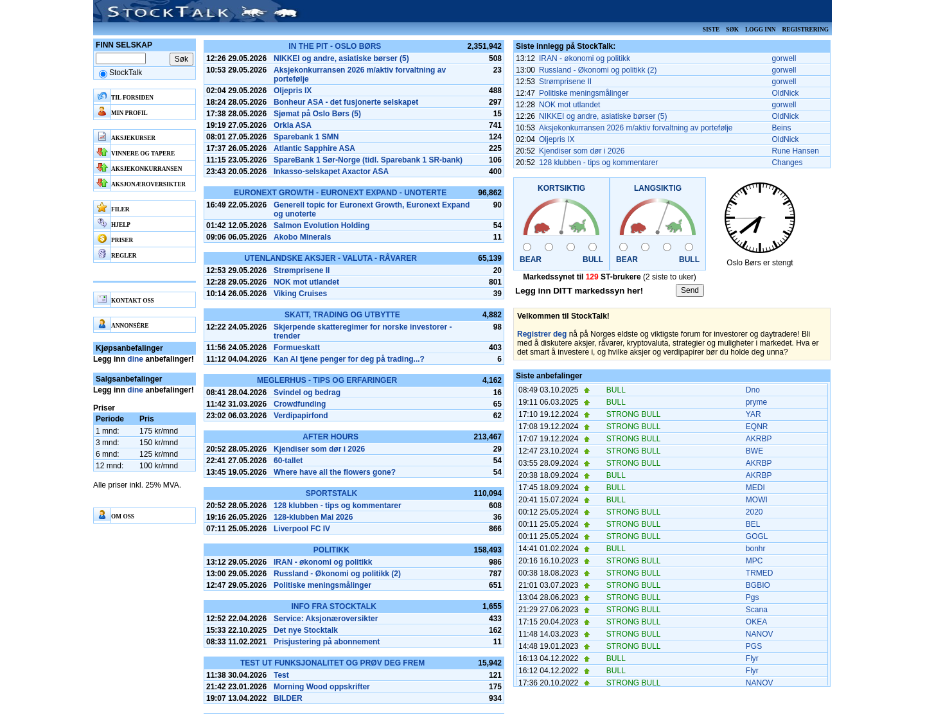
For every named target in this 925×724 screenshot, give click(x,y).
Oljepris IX (293, 90)
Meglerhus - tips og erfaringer (327, 380)
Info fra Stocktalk (333, 606)
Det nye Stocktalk (306, 630)
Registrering (805, 29)
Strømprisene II (302, 270)
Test (281, 675)
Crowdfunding (300, 404)
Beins (781, 127)
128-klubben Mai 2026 (313, 517)
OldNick (784, 93)
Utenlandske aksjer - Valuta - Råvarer (330, 258)
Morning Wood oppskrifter (322, 686)
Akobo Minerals (302, 237)
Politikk (331, 549)
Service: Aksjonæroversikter (326, 618)
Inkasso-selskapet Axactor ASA (331, 171)
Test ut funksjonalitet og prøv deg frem (332, 662)
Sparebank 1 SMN (306, 136)
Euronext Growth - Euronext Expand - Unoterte (340, 192)
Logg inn (760, 29)
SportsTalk (331, 493)
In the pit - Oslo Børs (334, 46)
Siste (711, 29)
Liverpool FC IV (302, 528)
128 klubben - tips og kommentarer (337, 505)
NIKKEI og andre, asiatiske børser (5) (341, 58)
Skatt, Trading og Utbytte (342, 314)
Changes (786, 162)
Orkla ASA (293, 125)
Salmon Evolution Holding (321, 225)
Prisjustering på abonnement (327, 641)
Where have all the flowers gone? (335, 472)
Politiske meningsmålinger (322, 585)
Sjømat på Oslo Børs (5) (317, 113)
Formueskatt (297, 347)
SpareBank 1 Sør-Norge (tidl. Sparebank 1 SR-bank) (368, 159)
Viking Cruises (300, 293)
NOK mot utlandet (306, 282)
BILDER (288, 698)
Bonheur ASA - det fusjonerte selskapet (346, 102)
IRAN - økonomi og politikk (323, 562)
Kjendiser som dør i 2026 (319, 449)
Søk (732, 29)
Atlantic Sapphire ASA (314, 148)
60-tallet (288, 460)
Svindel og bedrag (307, 392)
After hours (330, 436)
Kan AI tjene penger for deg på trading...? (349, 359)
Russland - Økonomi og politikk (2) (337, 573)
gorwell (783, 58)
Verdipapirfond (301, 415)
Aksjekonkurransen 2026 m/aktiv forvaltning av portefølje (635, 127)
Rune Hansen (794, 150)
